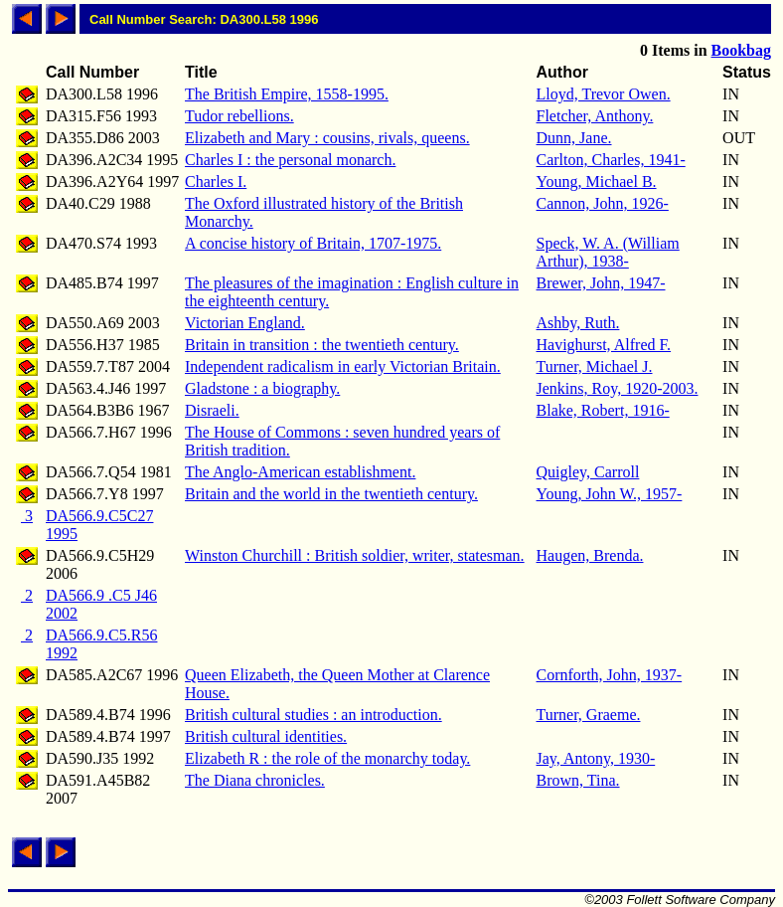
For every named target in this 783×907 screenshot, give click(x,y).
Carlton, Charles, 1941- (611, 159)
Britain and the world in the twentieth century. (331, 493)
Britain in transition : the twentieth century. (322, 344)
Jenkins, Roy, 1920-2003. (618, 388)
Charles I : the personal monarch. (290, 159)
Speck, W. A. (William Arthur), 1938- (608, 252)
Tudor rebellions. (239, 115)
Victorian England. (245, 322)
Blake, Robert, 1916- (603, 410)
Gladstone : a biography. (262, 388)
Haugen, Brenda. (590, 555)
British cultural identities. (266, 736)
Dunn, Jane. (574, 137)
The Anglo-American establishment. (300, 471)
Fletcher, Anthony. (595, 115)
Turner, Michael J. (595, 366)
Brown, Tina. (578, 780)
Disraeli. (212, 410)
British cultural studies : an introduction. (313, 714)
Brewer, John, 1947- (601, 282)
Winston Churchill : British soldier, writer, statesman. (355, 555)
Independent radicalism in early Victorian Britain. (343, 366)
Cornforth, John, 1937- (610, 674)
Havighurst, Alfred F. (604, 344)
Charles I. (215, 181)
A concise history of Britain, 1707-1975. (313, 243)
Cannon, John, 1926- (603, 203)
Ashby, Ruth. (578, 322)
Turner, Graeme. (589, 714)
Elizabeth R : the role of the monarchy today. (327, 758)
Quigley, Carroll (588, 471)
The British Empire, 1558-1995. (287, 94)
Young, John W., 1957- (610, 493)
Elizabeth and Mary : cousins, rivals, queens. (327, 137)
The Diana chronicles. (255, 780)
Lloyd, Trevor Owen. (604, 94)
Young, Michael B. (597, 181)
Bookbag (741, 50)
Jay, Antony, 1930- (596, 758)
